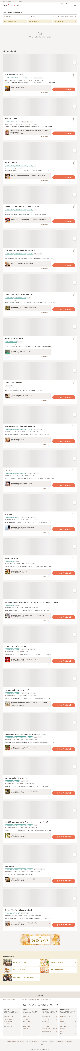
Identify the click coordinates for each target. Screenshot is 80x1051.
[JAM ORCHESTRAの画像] (40, 546)
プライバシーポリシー (26, 1041)
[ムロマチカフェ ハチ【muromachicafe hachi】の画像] (40, 239)
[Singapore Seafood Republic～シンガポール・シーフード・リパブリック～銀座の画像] (40, 590)
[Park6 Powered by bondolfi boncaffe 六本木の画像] (40, 415)
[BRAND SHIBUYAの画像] (40, 151)
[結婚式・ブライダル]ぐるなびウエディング (11, 999)
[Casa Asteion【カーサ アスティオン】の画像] (40, 766)
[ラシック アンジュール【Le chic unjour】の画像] (40, 898)
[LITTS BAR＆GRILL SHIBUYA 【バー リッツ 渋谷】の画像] (40, 195)
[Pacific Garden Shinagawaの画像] (40, 327)
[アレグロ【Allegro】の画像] (40, 107)
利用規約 (14, 1041)
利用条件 (19, 1041)
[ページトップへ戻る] (40, 994)
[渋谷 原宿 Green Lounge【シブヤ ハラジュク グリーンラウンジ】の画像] (40, 810)
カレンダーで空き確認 (64, 89)
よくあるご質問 (40, 1044)
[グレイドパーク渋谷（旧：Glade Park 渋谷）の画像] (40, 283)
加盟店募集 (52, 1041)
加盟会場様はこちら (45, 1041)
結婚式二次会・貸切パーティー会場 (29, 999)
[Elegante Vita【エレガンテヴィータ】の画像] (40, 678)
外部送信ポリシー (35, 1041)
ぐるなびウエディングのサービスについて (64, 1041)
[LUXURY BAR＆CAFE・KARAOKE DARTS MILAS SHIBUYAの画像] (40, 722)
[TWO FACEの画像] (40, 459)
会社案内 (9, 1041)
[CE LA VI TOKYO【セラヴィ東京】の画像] (40, 634)
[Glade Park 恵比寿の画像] (40, 854)
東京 (38, 999)
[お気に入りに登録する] (73, 75)
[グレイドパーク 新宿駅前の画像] (40, 371)
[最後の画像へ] (74, 63)
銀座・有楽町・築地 (44, 999)
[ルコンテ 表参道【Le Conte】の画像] (40, 63)
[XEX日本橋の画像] (40, 502)
